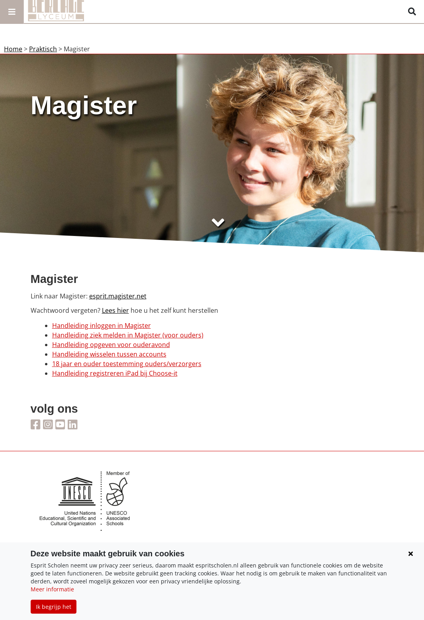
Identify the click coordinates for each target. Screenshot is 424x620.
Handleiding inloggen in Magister (101, 325)
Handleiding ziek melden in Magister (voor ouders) (127, 335)
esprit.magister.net (118, 296)
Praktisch (43, 49)
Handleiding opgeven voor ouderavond (111, 344)
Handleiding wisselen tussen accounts (109, 354)
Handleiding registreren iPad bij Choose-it (115, 373)
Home (13, 49)
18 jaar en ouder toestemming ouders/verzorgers (126, 363)
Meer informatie (52, 589)
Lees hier (115, 310)
